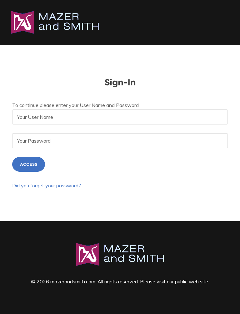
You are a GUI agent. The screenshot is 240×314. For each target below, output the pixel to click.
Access (28, 164)
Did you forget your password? (46, 185)
